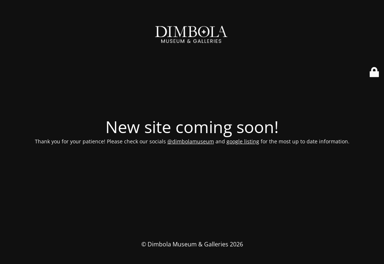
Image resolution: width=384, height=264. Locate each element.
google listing (243, 141)
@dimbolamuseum (190, 141)
